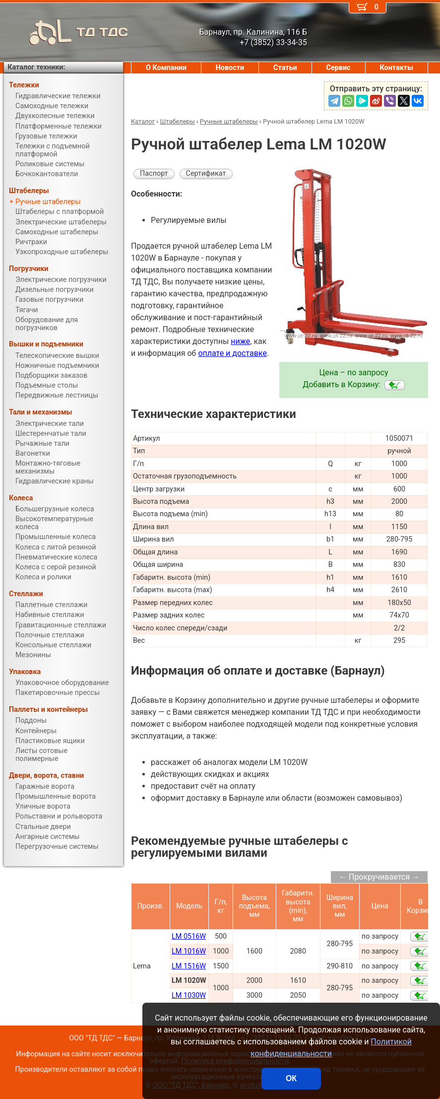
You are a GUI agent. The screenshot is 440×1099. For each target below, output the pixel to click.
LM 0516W (189, 936)
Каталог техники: (36, 67)
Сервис (338, 68)
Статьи (285, 68)
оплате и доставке (232, 353)
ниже (240, 341)
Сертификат (206, 173)
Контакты (396, 68)
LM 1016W (189, 951)
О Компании (166, 68)
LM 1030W (189, 995)
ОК (291, 1078)
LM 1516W (189, 966)
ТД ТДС (66, 32)
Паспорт (154, 173)
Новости (230, 68)
